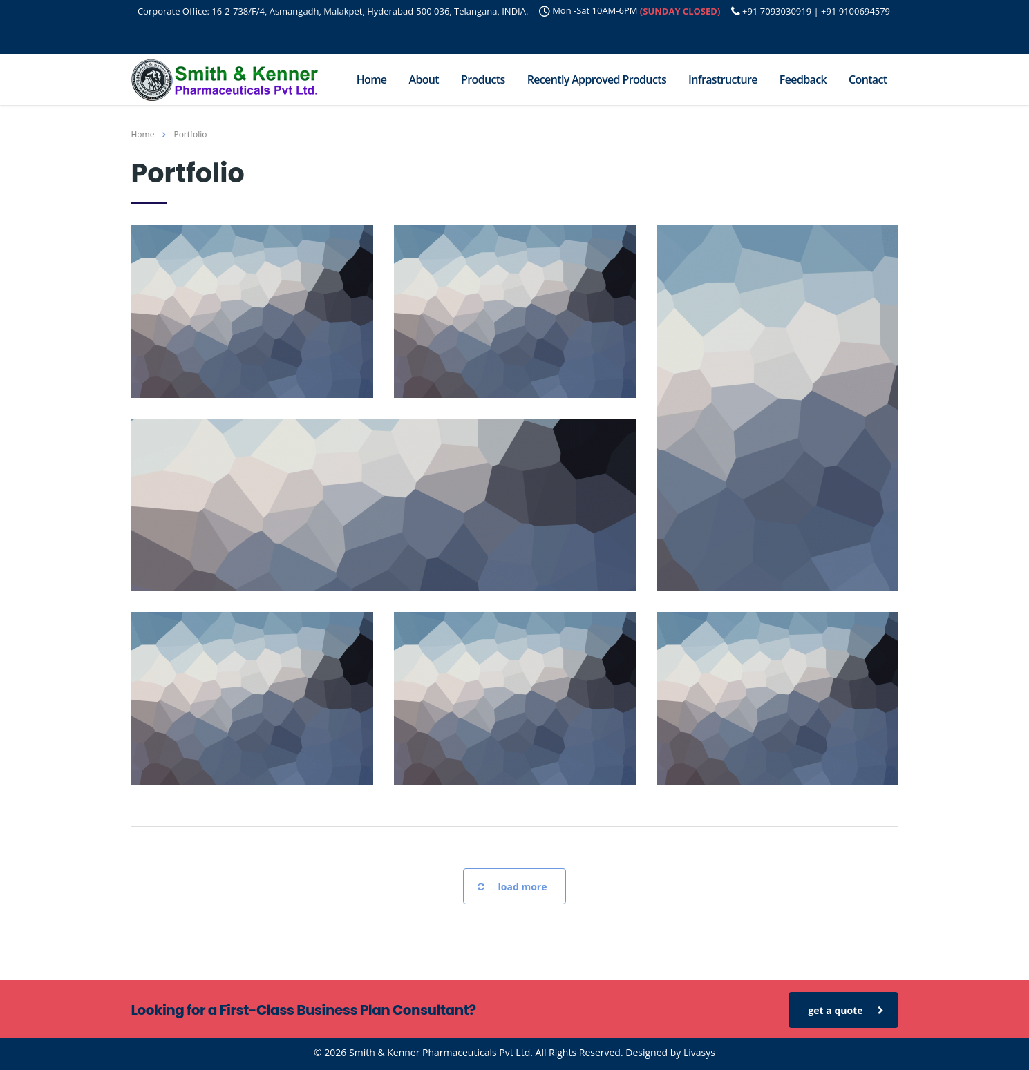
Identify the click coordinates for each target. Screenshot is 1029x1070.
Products (483, 79)
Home (372, 79)
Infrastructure (722, 79)
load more (512, 887)
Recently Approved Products (596, 79)
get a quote (845, 1011)
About (423, 79)
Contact (868, 79)
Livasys (699, 1052)
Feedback (803, 79)
